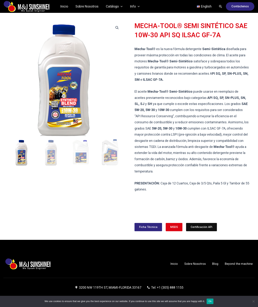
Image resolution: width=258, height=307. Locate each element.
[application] (119, 6)
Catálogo (112, 6)
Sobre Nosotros (85, 6)
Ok (210, 301)
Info (132, 6)
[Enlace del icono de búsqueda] (220, 6)
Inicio (64, 6)
